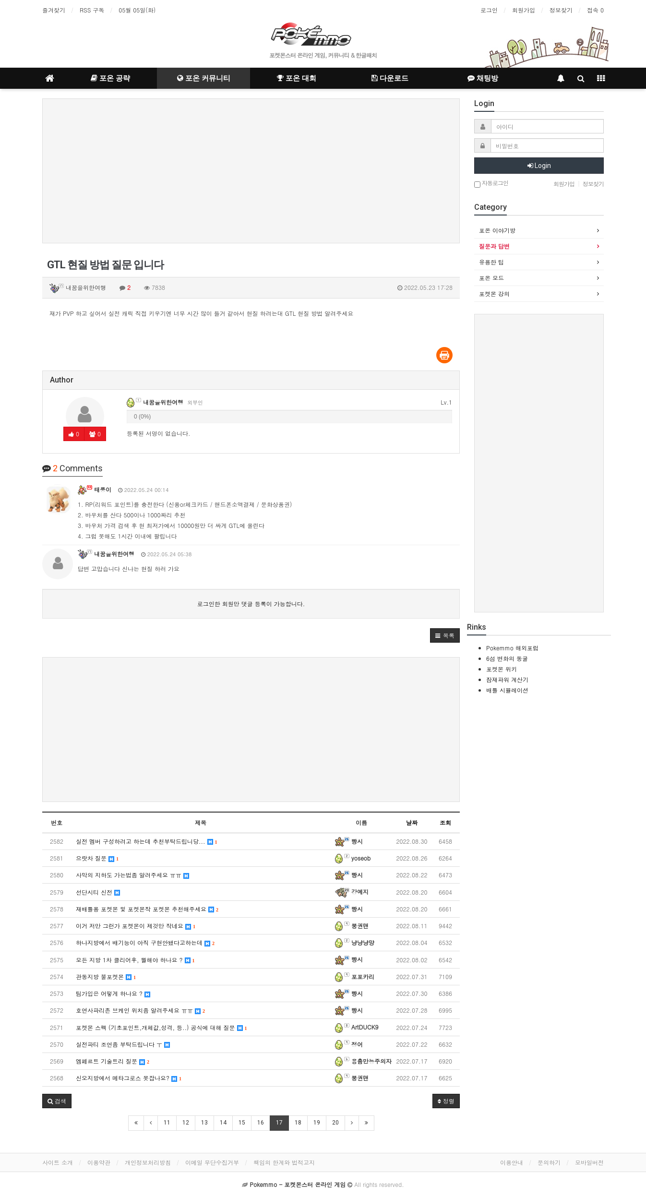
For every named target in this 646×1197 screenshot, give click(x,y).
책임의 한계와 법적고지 (284, 1162)
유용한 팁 (491, 262)
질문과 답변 (494, 246)
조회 (445, 822)
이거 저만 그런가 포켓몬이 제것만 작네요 (135, 926)
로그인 (489, 10)
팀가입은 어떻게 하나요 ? (113, 993)
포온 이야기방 (497, 230)
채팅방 (482, 78)
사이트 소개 (57, 1162)
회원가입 (523, 10)
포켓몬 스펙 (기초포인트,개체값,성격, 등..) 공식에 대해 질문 (161, 1027)
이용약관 (98, 1162)
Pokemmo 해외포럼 (512, 648)
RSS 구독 (92, 10)
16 (260, 1122)
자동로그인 (491, 184)
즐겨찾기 (53, 10)
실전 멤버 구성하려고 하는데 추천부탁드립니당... (146, 841)
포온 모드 (491, 278)
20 (335, 1122)
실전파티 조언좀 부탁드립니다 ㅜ (123, 1044)
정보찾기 (561, 10)
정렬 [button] (446, 1101)
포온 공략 (110, 78)
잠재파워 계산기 (507, 679)
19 (316, 1122)
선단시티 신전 (98, 892)
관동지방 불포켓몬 (106, 976)
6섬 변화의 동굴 (507, 658)
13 (204, 1122)
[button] (445, 635)
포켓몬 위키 (501, 669)
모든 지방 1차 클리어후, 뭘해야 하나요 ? (135, 960)
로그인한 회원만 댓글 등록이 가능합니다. (251, 603)
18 (298, 1122)
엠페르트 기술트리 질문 (112, 1061)
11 (167, 1122)
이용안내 (511, 1162)
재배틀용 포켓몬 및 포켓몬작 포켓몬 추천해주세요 (147, 909)
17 (279, 1122)
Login (539, 165)
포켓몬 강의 (494, 293)
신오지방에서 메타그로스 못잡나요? (128, 1078)
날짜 (412, 822)
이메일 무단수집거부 (212, 1162)
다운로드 (389, 78)
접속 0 (595, 10)
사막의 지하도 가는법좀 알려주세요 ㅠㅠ (132, 875)
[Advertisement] (251, 171)
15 (242, 1122)
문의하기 (549, 1162)
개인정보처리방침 (148, 1162)
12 (185, 1122)
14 (223, 1122)
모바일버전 (589, 1162)
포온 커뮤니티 (203, 78)
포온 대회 (296, 78)
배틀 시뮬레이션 (507, 690)
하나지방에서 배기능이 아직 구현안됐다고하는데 (145, 942)
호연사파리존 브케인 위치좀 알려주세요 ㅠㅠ (140, 1010)
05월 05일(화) (137, 10)
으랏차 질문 (97, 858)
